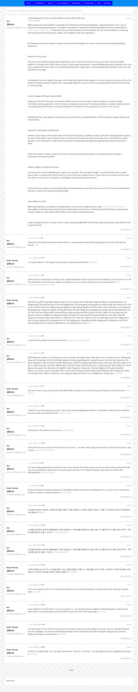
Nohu (90, 323)
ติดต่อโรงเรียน (89, 3)
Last (71, 670)
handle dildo (66, 492)
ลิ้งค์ (98, 3)
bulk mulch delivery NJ (45, 450)
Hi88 (36, 245)
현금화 (41, 512)
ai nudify (36, 592)
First (66, 670)
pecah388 (93, 262)
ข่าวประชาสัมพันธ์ (62, 3)
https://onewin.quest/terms (39, 30)
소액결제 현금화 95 (61, 532)
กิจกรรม (50, 3)
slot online (102, 611)
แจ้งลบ (129, 18)
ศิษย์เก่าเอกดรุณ (26, 10)
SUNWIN (118, 373)
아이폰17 (34, 654)
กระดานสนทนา (12, 10)
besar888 (62, 634)
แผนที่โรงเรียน (76, 3)
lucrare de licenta (47, 472)
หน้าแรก (28, 3)
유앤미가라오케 (65, 413)
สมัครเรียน (107, 3)
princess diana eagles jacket (78, 340)
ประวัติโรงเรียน (39, 3)
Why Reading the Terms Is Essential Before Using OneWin (58, 10)
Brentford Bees (68, 430)
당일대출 (73, 572)
